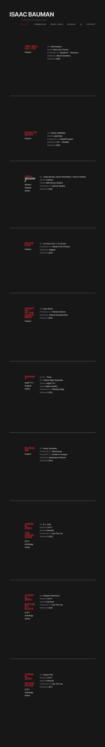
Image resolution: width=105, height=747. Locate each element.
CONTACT (91, 24)
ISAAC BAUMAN (32, 14)
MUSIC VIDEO (57, 24)
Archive (71, 24)
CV (81, 24)
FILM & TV (25, 24)
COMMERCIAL (40, 24)
